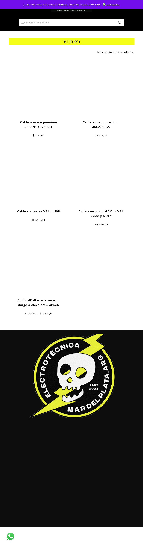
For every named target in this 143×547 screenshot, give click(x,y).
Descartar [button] (113, 4)
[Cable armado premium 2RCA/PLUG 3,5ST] (38, 86)
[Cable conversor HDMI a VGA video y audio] (101, 175)
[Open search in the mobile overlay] (71, 22)
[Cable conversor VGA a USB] (38, 175)
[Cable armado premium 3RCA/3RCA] (101, 86)
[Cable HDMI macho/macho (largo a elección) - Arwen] (38, 264)
